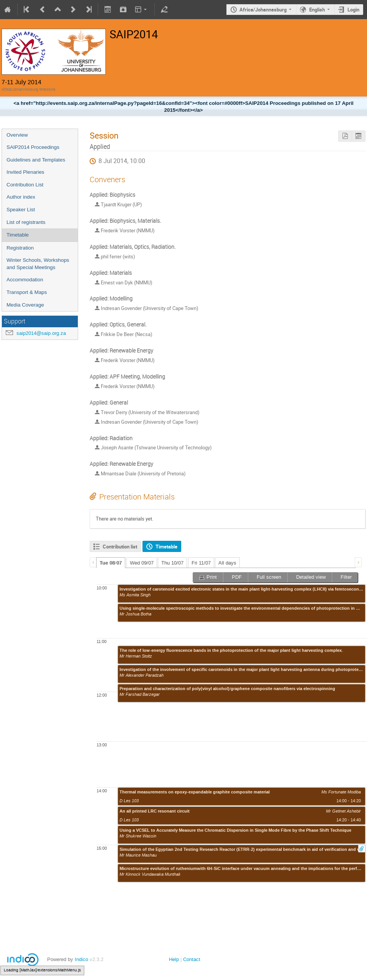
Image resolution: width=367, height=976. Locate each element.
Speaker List (21, 209)
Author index (21, 197)
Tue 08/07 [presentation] (111, 563)
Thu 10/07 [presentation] (172, 563)
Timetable (18, 235)
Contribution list (120, 546)
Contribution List (25, 185)
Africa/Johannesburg (263, 9)
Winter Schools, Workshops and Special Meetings (38, 263)
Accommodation (25, 279)
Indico (81, 959)
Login (353, 9)
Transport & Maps (27, 292)
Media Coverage (25, 305)
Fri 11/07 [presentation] (201, 563)
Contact (191, 959)
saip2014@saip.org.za (41, 333)
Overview (17, 135)
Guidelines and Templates (36, 160)
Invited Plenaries (25, 172)
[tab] (110, 562)
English (317, 9)
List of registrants (26, 222)
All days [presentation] (227, 563)
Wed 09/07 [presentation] (142, 563)
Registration (20, 248)
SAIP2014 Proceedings (33, 147)
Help (174, 959)
